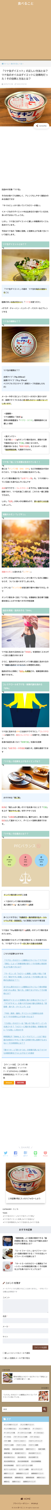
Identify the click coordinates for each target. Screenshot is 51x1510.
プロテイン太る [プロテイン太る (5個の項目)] (21, 1445)
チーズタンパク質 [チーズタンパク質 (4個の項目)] (9, 1433)
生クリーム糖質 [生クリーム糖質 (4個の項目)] (23, 1469)
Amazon (9, 1083)
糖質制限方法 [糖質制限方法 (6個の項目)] (19, 1477)
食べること (26, 3)
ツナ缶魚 (35, 1222)
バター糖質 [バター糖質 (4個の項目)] (7, 1441)
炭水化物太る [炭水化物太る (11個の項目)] (22, 1457)
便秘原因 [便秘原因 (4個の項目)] (6, 1449)
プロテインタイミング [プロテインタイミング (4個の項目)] (35, 1441)
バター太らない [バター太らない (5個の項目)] (35, 1437)
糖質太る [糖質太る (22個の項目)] (6, 1481)
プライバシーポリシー (21, 1503)
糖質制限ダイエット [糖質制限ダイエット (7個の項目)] (37, 1473)
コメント (6, 1298)
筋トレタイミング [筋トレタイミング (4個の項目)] (36, 1469)
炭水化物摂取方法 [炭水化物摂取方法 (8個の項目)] (9, 1461)
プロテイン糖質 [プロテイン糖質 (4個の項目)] (33, 1445)
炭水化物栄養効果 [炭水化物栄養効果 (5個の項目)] (23, 1461)
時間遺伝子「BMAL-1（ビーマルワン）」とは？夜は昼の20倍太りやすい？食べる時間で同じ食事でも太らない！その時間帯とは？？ (25, 1040)
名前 (5, 1316)
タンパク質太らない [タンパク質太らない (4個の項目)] (10, 1429)
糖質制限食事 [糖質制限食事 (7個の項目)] (30, 1477)
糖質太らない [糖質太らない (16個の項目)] (41, 1477)
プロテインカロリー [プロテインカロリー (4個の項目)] (20, 1441)
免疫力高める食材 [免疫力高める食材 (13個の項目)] (17, 1449)
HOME (25, 1498)
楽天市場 (20, 1083)
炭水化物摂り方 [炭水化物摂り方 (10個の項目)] (33, 1457)
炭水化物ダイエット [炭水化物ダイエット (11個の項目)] (35, 1453)
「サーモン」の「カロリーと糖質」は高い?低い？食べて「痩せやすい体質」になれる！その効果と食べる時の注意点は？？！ (25, 977)
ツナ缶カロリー (10, 1216)
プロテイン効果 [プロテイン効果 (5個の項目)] (9, 1445)
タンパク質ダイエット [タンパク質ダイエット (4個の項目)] (27, 1425)
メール (6, 1327)
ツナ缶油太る (24, 1222)
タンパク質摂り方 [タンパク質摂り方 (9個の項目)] (24, 1429)
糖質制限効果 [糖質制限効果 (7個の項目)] (8, 1477)
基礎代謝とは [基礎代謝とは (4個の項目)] (8, 1453)
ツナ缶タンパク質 (26, 1216)
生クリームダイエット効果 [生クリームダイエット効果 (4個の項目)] (24, 1465)
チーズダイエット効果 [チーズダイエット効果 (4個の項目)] (24, 1433)
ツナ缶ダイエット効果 (12, 1219)
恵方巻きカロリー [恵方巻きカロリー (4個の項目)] (20, 1453)
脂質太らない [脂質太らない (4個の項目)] (16, 1481)
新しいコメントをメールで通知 (17, 1353)
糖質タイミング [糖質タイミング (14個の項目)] (9, 1473)
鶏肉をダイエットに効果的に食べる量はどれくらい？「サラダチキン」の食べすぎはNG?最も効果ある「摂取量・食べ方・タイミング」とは (25, 1003)
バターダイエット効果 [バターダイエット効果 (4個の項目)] (20, 1437)
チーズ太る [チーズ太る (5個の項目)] (7, 1437)
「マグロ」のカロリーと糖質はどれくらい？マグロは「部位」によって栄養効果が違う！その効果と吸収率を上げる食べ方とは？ (25, 963)
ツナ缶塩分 (28, 1219)
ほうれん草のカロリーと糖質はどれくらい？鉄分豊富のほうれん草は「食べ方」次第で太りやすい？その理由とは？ (25, 990)
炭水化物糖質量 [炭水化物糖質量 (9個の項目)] (36, 1461)
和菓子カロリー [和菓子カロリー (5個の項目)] (30, 1449)
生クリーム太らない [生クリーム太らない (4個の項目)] (10, 1469)
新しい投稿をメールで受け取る (17, 1358)
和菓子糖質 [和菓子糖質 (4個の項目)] (41, 1449)
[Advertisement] (25, 33)
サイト (5, 1337)
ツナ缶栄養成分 (10, 1222)
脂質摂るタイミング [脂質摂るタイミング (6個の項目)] (29, 1481)
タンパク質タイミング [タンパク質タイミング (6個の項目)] (11, 1425)
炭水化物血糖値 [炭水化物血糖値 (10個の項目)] (9, 1465)
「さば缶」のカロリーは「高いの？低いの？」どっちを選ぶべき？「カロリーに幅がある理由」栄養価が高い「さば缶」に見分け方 (25, 1026)
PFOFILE (34, 1503)
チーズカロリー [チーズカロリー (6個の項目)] (37, 1429)
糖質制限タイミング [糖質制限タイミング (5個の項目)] (22, 1473)
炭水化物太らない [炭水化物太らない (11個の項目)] (9, 1457)
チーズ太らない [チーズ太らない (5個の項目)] (39, 1433)
